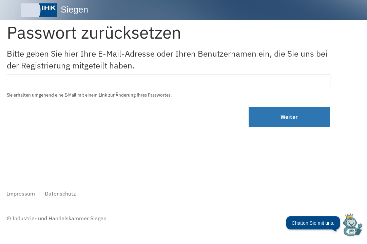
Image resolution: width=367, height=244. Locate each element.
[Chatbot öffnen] (324, 228)
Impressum (21, 193)
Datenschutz (60, 193)
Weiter (289, 117)
